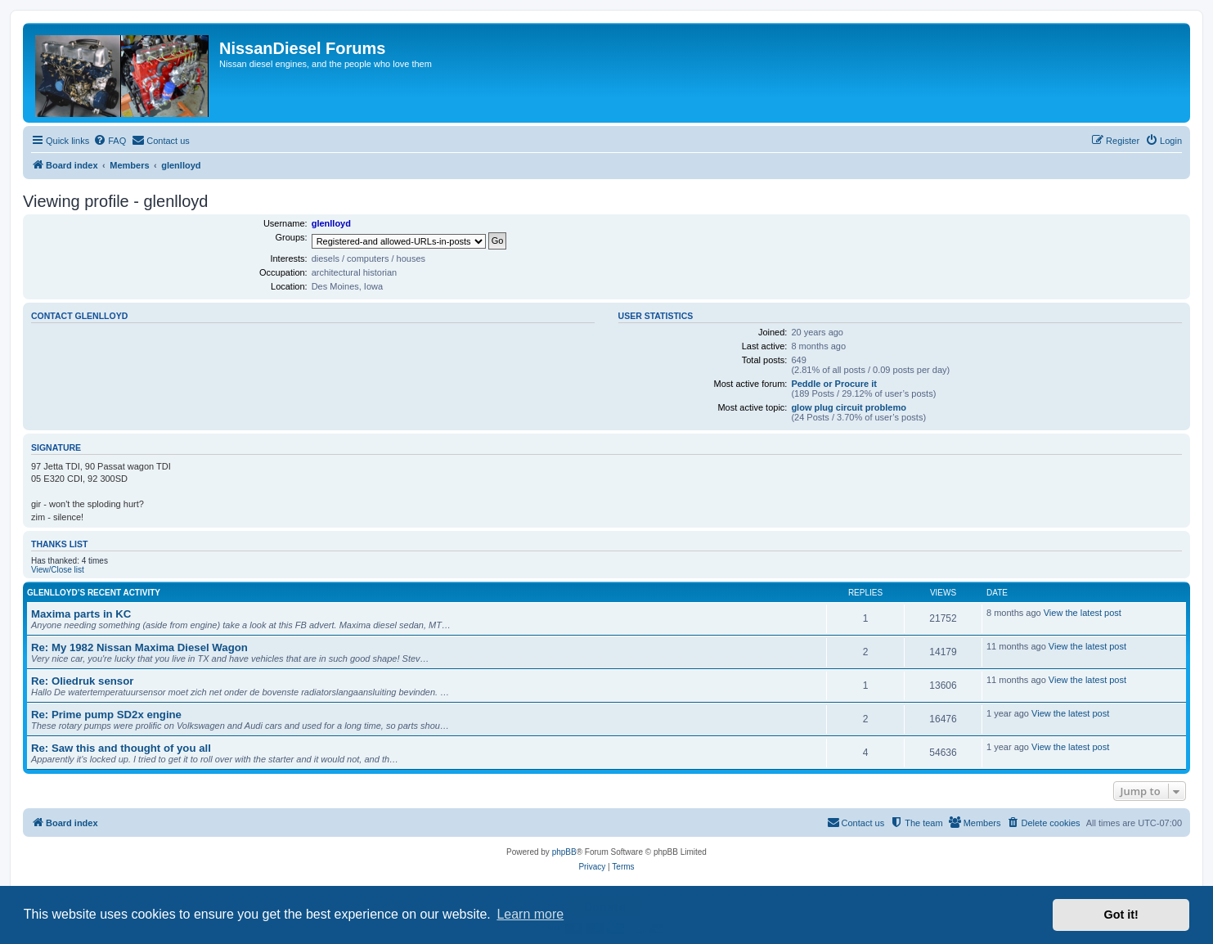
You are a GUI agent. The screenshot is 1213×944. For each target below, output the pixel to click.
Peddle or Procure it (834, 384)
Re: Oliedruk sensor (82, 681)
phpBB (564, 851)
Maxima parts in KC (81, 614)
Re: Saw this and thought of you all (121, 748)
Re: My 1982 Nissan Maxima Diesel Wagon (139, 647)
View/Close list (57, 569)
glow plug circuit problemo (848, 407)
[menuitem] (109, 141)
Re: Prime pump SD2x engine (106, 714)
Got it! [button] (1121, 914)
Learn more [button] (530, 914)
